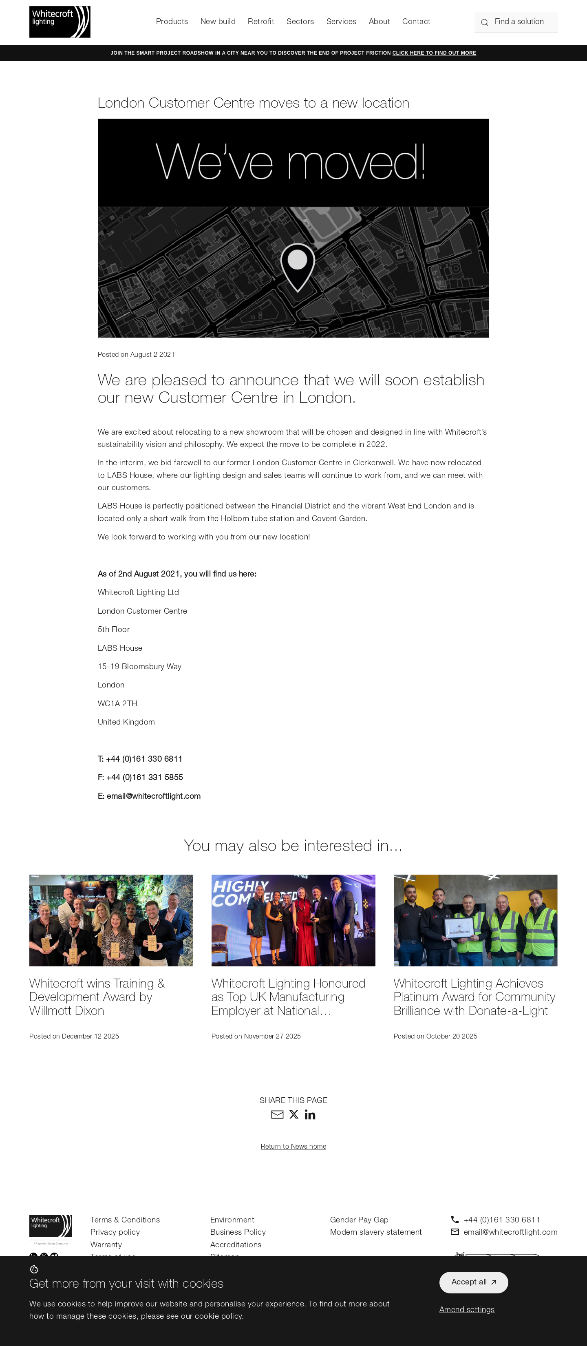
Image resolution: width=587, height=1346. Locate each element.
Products (172, 22)
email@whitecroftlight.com (154, 797)
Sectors (300, 22)
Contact (416, 22)
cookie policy (218, 1317)
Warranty (106, 1245)
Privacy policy (115, 1233)
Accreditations (236, 1245)
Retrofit (261, 22)
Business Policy (238, 1233)
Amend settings (467, 1310)
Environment (232, 1220)
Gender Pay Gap (359, 1220)
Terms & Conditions (125, 1220)
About (380, 22)
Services (342, 22)
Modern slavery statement (376, 1233)
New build (218, 22)
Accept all (469, 1282)
